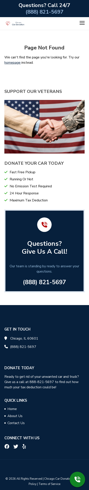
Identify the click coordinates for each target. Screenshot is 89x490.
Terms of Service (49, 484)
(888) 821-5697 (44, 11)
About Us (15, 416)
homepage (12, 62)
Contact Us (16, 423)
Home (12, 409)
